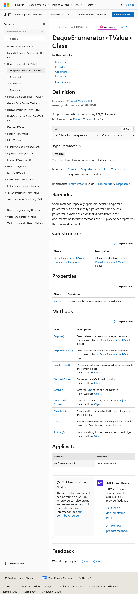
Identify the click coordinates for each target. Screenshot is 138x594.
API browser (77, 26)
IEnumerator (76, 184)
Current (58, 301)
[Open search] (121, 5)
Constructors (62, 71)
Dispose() (59, 336)
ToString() (59, 432)
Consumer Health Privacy (102, 586)
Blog (47, 586)
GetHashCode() (62, 379)
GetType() (59, 389)
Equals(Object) (62, 365)
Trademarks (27, 591)
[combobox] (24, 31)
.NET (64, 26)
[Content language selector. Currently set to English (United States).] (19, 578)
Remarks (60, 67)
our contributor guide (69, 513)
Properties (60, 76)
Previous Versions (31, 586)
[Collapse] (44, 24)
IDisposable (123, 184)
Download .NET (123, 14)
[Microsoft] (6, 5)
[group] (93, 136)
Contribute (63, 586)
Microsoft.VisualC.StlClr (80, 101)
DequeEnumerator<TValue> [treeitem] (25, 70)
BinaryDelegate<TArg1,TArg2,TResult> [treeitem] (25, 55)
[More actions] (132, 27)
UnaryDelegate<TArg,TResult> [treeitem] (24, 210)
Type (89, 389)
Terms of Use (10, 591)
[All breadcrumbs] (55, 27)
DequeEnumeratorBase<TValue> (101, 169)
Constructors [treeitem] (17, 77)
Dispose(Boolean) (63, 350)
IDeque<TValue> (82, 119)
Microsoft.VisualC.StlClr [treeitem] (20, 46)
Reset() (57, 421)
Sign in (130, 4)
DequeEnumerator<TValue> (110, 261)
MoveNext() (60, 411)
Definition (60, 62)
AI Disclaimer (10, 586)
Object (72, 169)
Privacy (77, 586)
